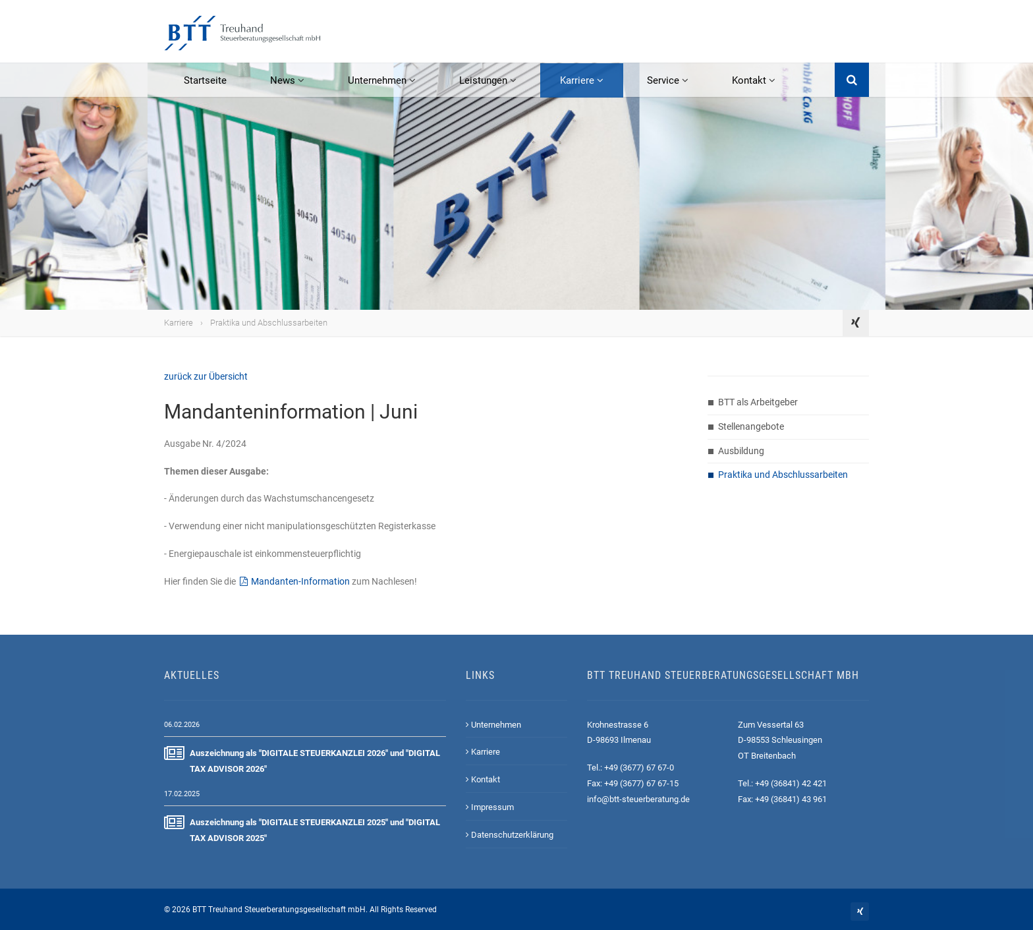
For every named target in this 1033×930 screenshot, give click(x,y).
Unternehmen (382, 80)
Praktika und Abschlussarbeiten (268, 323)
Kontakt (753, 80)
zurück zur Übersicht (206, 376)
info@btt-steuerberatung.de (638, 799)
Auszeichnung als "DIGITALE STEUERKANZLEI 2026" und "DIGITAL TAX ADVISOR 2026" (302, 759)
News (287, 80)
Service (667, 80)
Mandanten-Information (300, 581)
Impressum (490, 807)
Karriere (581, 80)
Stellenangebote (751, 426)
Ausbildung (741, 451)
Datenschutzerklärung (509, 835)
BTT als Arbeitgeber (758, 402)
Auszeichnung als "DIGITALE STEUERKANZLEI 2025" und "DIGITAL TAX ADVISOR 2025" (302, 829)
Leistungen (487, 80)
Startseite (205, 80)
